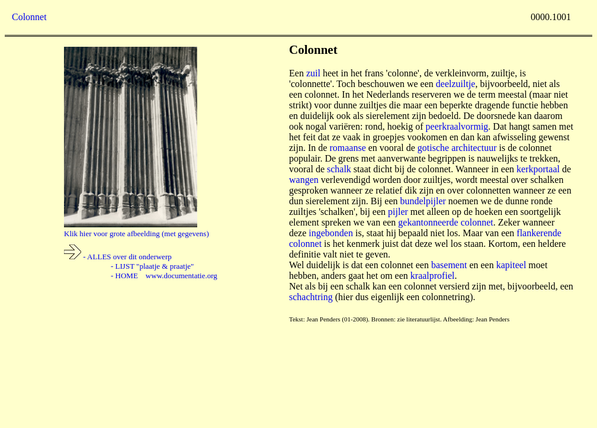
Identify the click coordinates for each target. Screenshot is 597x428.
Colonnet (29, 17)
